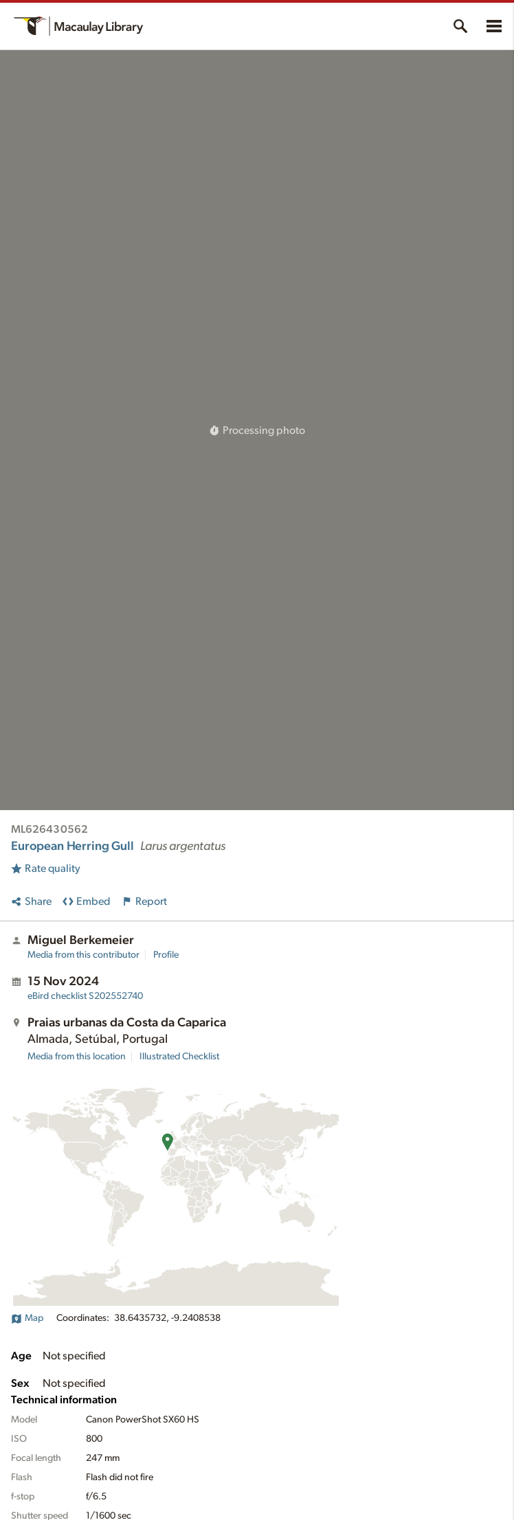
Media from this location (76, 1056)
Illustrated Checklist (179, 1056)
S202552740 (85, 996)
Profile (166, 955)
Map (27, 1318)
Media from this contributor (83, 955)
